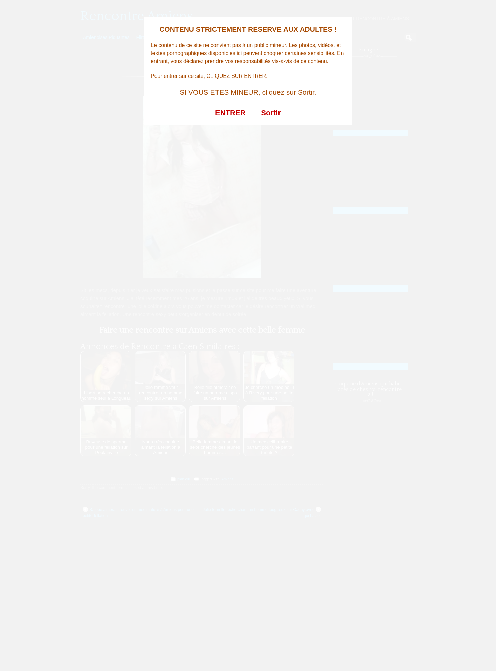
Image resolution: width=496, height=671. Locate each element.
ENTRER (230, 113)
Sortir (271, 113)
